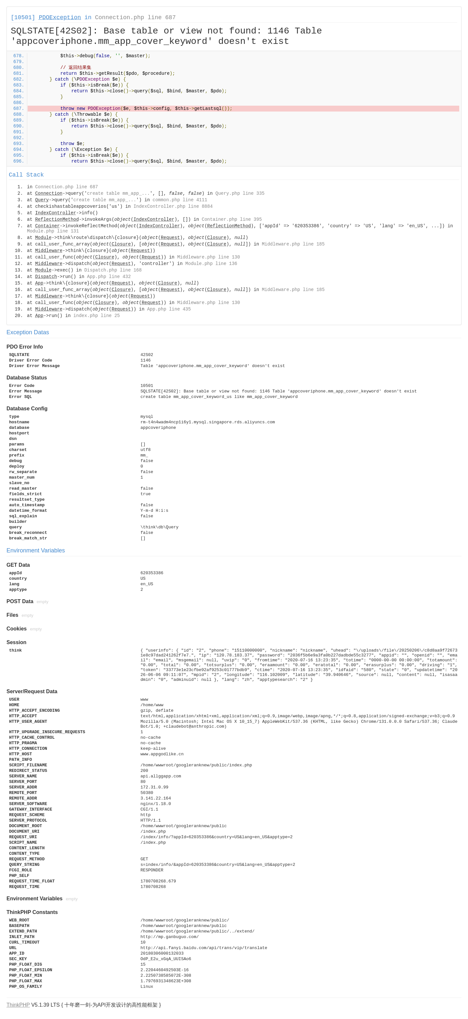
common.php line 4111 (180, 200)
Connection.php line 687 (135, 17)
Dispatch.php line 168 (112, 270)
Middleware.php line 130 (208, 257)
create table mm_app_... (118, 193)
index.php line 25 (96, 315)
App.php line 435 (169, 309)
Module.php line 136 (211, 263)
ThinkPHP (18, 1005)
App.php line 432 (109, 276)
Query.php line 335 (240, 193)
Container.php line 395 (232, 219)
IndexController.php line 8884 (173, 206)
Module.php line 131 (53, 231)
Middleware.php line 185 (293, 244)
